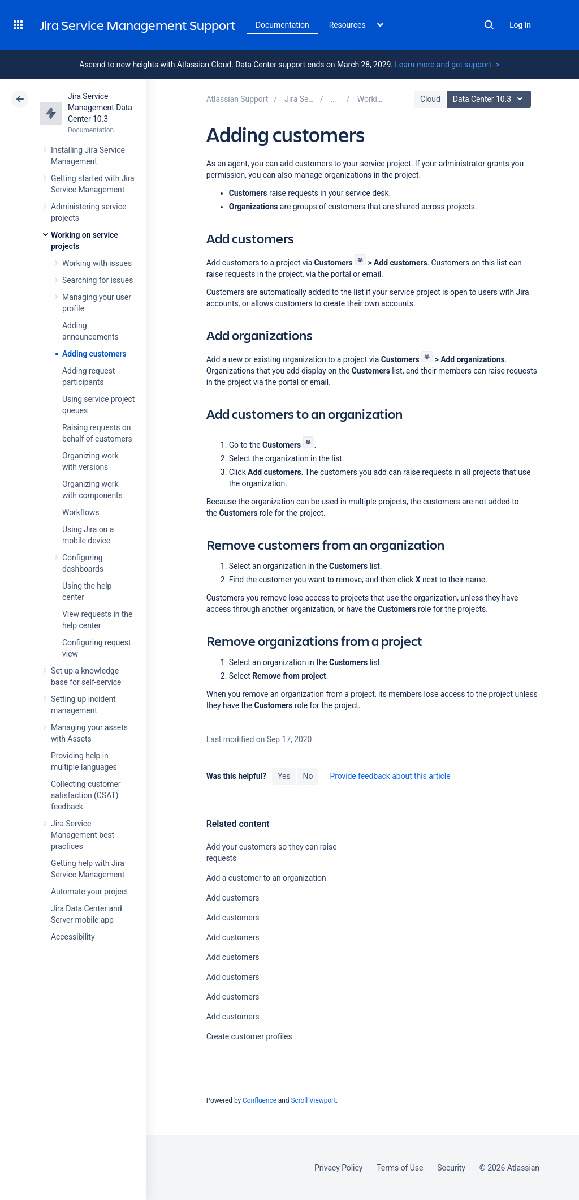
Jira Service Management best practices (82, 835)
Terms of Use (400, 1167)
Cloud (430, 99)
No (308, 776)
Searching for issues (97, 280)
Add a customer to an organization (266, 877)
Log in (520, 24)
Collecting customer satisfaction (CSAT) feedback (86, 795)
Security (451, 1167)
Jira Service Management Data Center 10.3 (100, 107)
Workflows (80, 512)
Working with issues (97, 263)
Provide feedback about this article (390, 776)
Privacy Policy (338, 1167)
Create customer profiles (249, 1036)
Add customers (233, 897)
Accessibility (72, 936)
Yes (284, 776)
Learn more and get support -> (447, 64)
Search (489, 25)
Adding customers (94, 353)
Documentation (282, 24)
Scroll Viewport (313, 1100)
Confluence (259, 1100)
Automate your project (89, 891)
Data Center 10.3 (490, 99)
